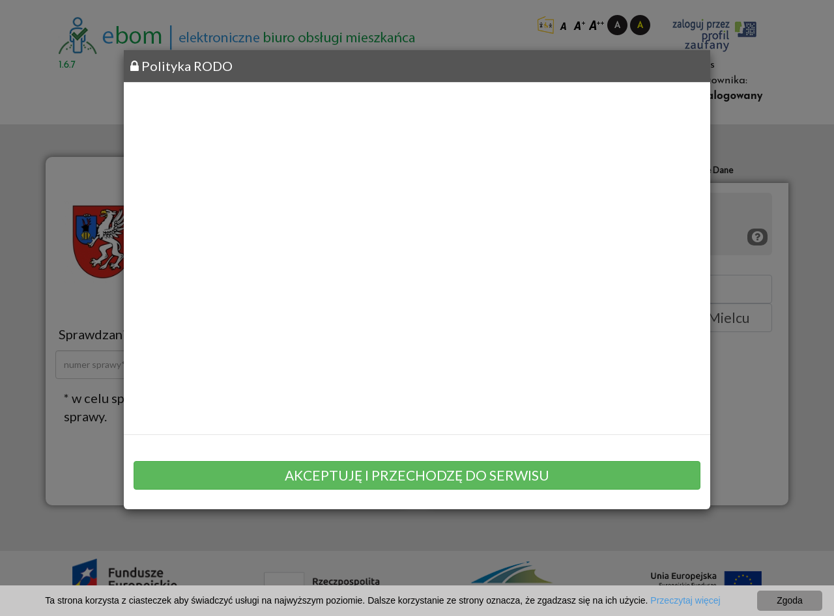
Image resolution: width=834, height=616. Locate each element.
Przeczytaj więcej (685, 600)
